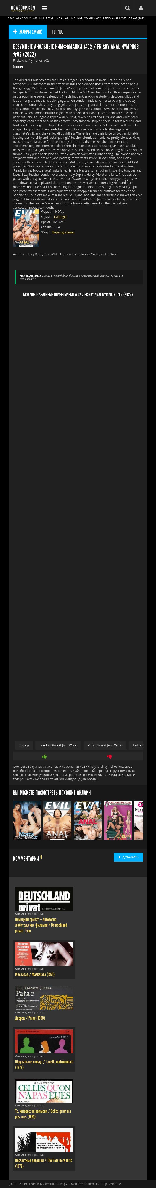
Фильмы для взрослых (29, 914)
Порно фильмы (63, 232)
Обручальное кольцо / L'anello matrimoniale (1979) (44, 1064)
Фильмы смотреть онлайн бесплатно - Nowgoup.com (24, 8)
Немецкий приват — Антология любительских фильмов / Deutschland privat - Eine (41, 925)
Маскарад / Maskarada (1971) (35, 974)
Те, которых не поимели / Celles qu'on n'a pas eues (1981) (43, 1114)
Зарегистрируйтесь (30, 275)
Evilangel (60, 217)
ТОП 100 (57, 32)
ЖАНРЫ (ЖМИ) (27, 32)
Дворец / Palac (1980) (30, 1018)
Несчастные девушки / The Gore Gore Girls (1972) (43, 1163)
